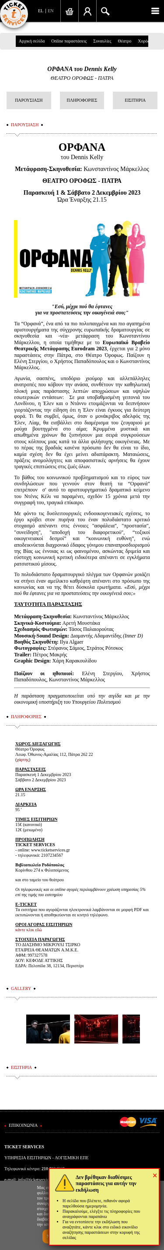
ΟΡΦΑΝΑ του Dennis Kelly (81, 69)
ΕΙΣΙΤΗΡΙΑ (135, 100)
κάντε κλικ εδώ (28, 929)
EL (40, 10)
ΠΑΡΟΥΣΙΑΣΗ (28, 100)
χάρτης (23, 759)
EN (50, 10)
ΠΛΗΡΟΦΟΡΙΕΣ (82, 100)
